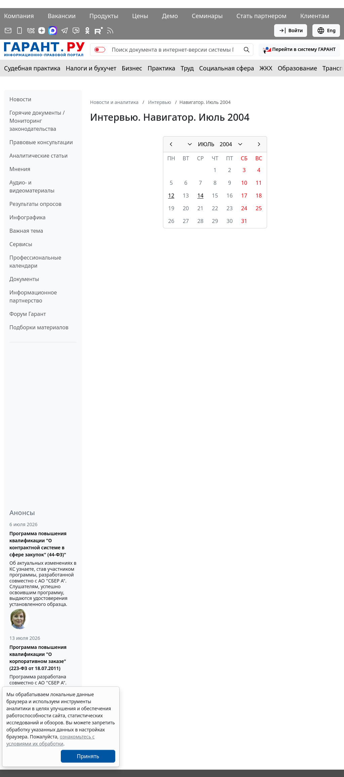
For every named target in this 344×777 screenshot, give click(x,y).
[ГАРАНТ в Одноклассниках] (87, 30)
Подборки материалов (39, 327)
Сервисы (20, 244)
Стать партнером (261, 16)
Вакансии (62, 16)
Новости (20, 99)
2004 (226, 144)
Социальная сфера (226, 68)
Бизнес (132, 68)
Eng (326, 30)
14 (200, 195)
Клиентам (314, 16)
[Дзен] (41, 30)
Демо (170, 16)
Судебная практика (32, 68)
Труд (187, 68)
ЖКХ (266, 68)
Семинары (207, 16)
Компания (19, 16)
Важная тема (26, 230)
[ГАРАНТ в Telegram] (64, 30)
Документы (24, 279)
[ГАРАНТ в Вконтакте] (31, 30)
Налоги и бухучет (91, 68)
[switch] (99, 49)
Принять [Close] (88, 756)
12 (171, 195)
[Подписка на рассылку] (8, 30)
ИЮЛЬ (206, 144)
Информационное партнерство (33, 296)
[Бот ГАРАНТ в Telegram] (76, 30)
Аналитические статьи (38, 155)
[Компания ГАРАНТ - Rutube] (99, 30)
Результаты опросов (35, 204)
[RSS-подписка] (110, 30)
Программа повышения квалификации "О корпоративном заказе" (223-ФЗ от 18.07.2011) (38, 657)
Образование (297, 68)
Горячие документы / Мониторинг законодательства (37, 120)
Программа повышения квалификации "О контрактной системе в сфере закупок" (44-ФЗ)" (38, 544)
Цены (140, 16)
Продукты (103, 16)
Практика (161, 68)
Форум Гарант (27, 314)
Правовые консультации (41, 142)
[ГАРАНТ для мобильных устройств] (19, 30)
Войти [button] (290, 30)
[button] (299, 49)
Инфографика (27, 217)
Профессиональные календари (35, 261)
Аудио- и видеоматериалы (31, 186)
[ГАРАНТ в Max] (52, 30)
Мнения (19, 169)
